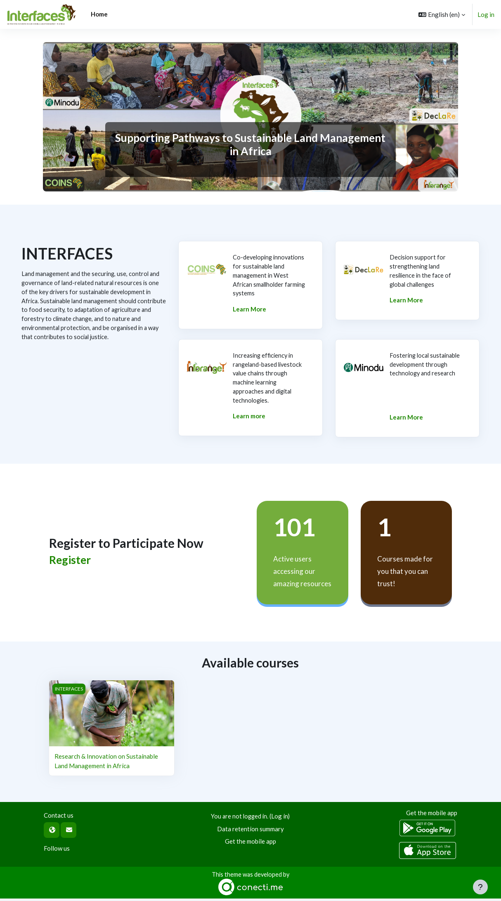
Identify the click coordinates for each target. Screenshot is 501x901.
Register (70, 561)
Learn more (249, 419)
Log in (485, 14)
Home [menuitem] (99, 14)
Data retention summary (250, 830)
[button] (441, 14)
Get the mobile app (250, 843)
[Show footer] (480, 887)
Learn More (249, 310)
